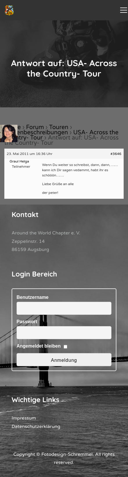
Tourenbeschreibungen (36, 132)
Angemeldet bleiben (39, 346)
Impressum (24, 418)
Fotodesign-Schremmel (67, 454)
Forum (35, 127)
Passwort (27, 321)
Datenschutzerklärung (36, 426)
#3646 (116, 154)
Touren (58, 127)
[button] (10, 466)
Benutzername (32, 297)
